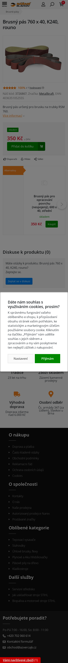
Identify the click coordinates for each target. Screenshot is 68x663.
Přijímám (47, 359)
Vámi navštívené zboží (18, 660)
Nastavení (21, 359)
